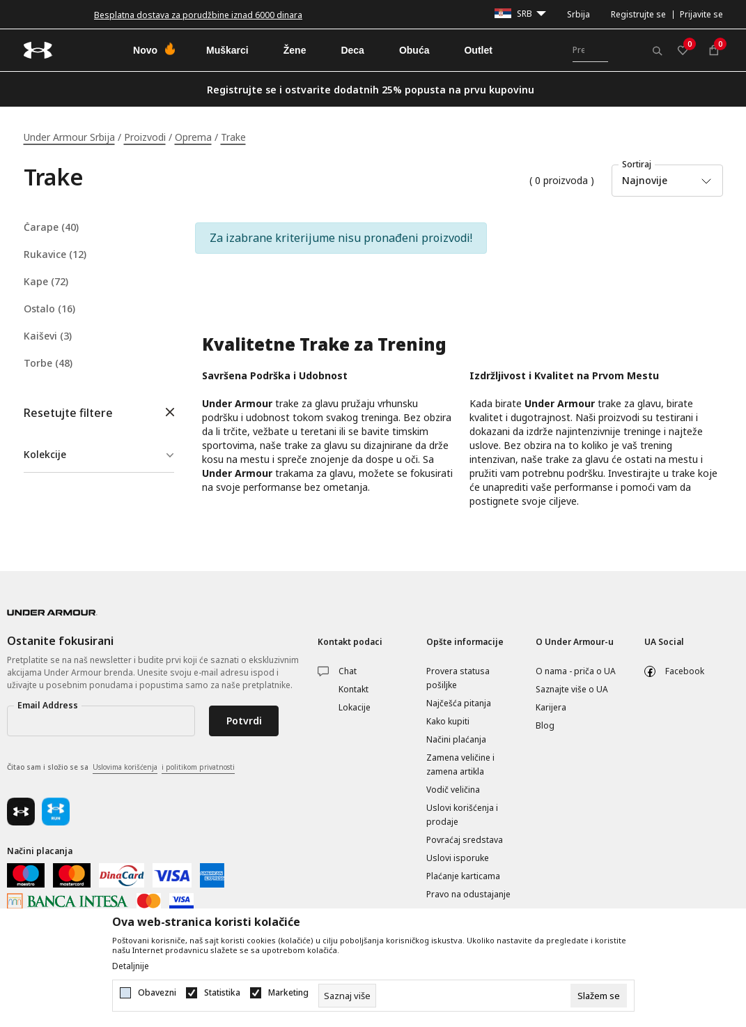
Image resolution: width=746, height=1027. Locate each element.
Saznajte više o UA (572, 689)
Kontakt (353, 689)
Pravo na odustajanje (468, 894)
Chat (348, 671)
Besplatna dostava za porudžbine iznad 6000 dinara (198, 15)
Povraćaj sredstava (464, 840)
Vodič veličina (453, 790)
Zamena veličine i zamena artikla (460, 764)
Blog (545, 725)
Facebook (684, 671)
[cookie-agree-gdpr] (598, 995)
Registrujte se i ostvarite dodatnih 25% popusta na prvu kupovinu (370, 89)
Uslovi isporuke (457, 858)
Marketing (288, 993)
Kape (46, 282)
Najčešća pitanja (458, 703)
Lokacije (355, 707)
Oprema (193, 137)
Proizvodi (145, 137)
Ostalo (49, 309)
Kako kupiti (447, 721)
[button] (99, 413)
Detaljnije (130, 966)
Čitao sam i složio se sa (121, 767)
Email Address (47, 705)
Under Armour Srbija (69, 137)
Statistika (222, 993)
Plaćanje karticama (463, 876)
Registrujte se (638, 14)
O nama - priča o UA (576, 671)
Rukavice (55, 254)
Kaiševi (48, 336)
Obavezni (157, 993)
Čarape (51, 227)
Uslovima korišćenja (125, 767)
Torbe (48, 363)
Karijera (551, 707)
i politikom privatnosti (198, 767)
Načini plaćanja (456, 739)
